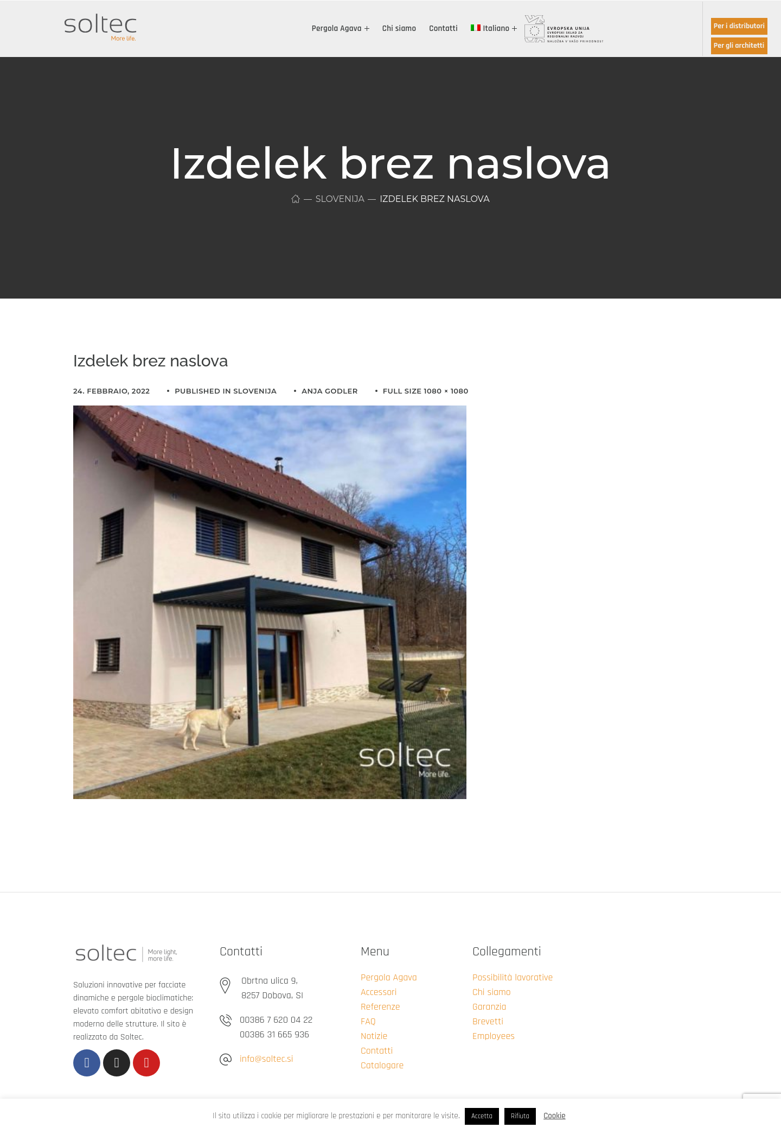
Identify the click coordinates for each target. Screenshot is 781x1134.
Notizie (374, 1036)
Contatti (377, 1050)
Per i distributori (739, 26)
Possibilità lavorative (512, 977)
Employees (493, 1036)
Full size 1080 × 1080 (426, 391)
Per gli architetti (739, 45)
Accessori (379, 992)
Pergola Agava (389, 977)
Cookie (554, 1116)
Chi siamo (491, 992)
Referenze (380, 1006)
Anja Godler (329, 391)
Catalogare (382, 1065)
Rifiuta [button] (520, 1116)
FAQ (368, 1021)
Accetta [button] (481, 1116)
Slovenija (339, 199)
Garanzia (489, 1006)
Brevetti (487, 1021)
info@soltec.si (266, 1059)
